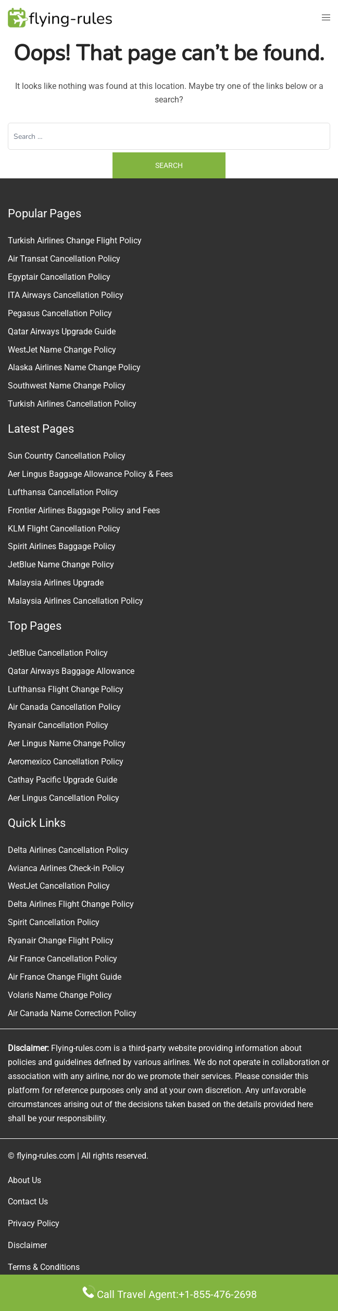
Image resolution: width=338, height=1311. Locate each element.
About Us (24, 1180)
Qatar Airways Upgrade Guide (62, 331)
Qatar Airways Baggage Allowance (71, 671)
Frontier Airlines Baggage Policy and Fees (84, 510)
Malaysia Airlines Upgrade (56, 583)
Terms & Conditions (44, 1267)
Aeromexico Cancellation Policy (65, 762)
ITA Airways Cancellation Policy (65, 295)
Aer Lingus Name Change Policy (67, 743)
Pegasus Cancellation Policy (60, 313)
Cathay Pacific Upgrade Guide (62, 780)
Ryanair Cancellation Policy (58, 725)
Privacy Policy (33, 1223)
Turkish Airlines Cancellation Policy (72, 404)
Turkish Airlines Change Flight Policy (75, 240)
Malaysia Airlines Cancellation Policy (75, 601)
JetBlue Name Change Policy (61, 564)
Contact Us (28, 1201)
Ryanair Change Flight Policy (61, 940)
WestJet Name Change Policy (62, 350)
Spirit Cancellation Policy (53, 922)
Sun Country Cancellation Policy (67, 456)
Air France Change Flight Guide (64, 977)
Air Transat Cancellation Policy (64, 259)
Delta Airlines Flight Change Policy (71, 904)
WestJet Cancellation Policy (59, 886)
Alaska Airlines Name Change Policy (74, 367)
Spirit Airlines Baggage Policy (62, 546)
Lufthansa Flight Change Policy (65, 689)
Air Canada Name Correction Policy (72, 1013)
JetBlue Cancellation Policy (58, 653)
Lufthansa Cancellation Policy (63, 492)
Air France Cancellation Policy (62, 959)
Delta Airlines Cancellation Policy (68, 850)
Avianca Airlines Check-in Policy (66, 868)
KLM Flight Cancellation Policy (64, 529)
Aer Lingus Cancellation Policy (63, 798)
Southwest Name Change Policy (67, 386)
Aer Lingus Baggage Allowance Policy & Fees (90, 474)
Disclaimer (27, 1245)
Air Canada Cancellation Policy (64, 707)
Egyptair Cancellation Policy (59, 277)
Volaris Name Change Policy (60, 995)
